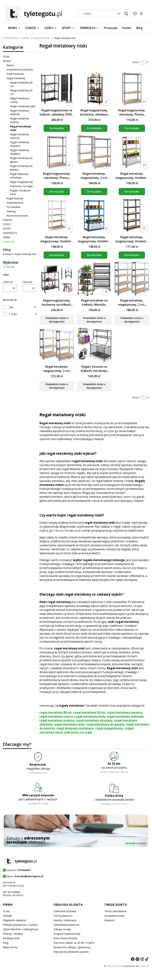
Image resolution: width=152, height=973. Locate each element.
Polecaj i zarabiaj (13, 933)
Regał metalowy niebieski (19, 112)
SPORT (7, 228)
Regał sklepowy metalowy (19, 175)
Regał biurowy (14, 198)
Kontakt (7, 915)
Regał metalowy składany (19, 151)
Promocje (8, 241)
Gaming (10, 211)
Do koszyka (57, 128)
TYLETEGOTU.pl (11, 38)
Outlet (6, 237)
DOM (6, 56)
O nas (6, 911)
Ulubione (109, 920)
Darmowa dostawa (64, 911)
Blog (5, 942)
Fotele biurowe (15, 74)
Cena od (8, 282)
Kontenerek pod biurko (19, 69)
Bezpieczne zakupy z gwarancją (71, 947)
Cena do (27, 282)
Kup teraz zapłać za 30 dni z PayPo (73, 942)
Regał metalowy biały (22, 106)
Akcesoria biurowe (17, 215)
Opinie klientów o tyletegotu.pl (20, 929)
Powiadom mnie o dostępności (57, 319)
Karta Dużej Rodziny (65, 938)
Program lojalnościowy (66, 933)
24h (11, 307)
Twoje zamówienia (115, 911)
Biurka (10, 65)
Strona (135, 62)
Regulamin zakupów (14, 920)
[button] (126, 14)
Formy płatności (62, 915)
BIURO (26, 38)
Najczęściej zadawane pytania (71, 951)
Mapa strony (10, 947)
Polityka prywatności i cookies (20, 924)
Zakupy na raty (62, 929)
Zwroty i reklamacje (65, 920)
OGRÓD (7, 220)
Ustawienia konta (114, 915)
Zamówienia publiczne (66, 924)
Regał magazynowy (21, 181)
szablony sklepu (114, 966)
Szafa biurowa (14, 202)
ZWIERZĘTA (10, 233)
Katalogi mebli (11, 938)
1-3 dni (13, 314)
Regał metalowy (42, 38)
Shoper (143, 966)
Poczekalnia (13, 207)
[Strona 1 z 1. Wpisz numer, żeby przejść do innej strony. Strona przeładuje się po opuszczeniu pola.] (143, 62)
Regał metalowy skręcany (19, 144)
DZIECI (7, 224)
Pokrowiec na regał (21, 186)
